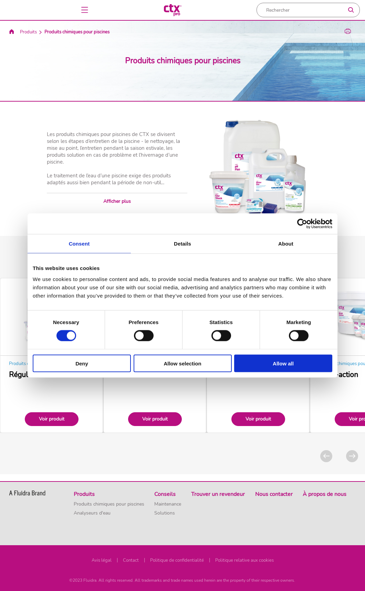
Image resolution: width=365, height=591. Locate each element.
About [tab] (285, 244)
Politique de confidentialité (177, 560)
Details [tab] (182, 244)
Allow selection (182, 363)
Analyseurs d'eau (92, 513)
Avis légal (102, 560)
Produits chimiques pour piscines (109, 504)
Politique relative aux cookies (244, 560)
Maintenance (167, 504)
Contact (131, 560)
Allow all (283, 363)
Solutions (164, 513)
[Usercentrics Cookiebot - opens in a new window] (302, 224)
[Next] (352, 456)
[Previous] (326, 456)
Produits (28, 32)
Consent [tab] (79, 244)
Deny (81, 363)
